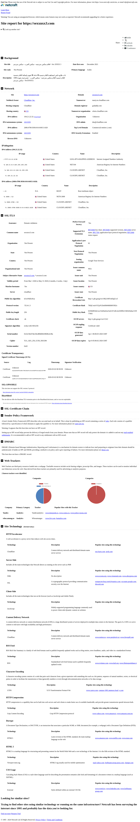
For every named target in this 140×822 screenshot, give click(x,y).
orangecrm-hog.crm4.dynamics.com (107, 581)
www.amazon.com (101, 738)
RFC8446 (91, 230)
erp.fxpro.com (100, 552)
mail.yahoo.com (98, 763)
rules (107, 421)
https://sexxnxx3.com (31, 95)
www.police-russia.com (78, 513)
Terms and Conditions (54, 820)
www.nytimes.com (101, 663)
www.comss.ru (64, 513)
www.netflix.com (115, 738)
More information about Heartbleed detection (62, 403)
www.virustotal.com (114, 576)
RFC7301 (96, 232)
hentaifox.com (61, 518)
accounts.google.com (128, 581)
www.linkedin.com (113, 789)
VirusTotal (37, 117)
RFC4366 (127, 230)
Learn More (5, 10)
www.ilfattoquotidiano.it (128, 663)
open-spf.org (79, 424)
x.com (121, 690)
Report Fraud (5, 13)
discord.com (99, 584)
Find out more (6, 814)
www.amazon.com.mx (125, 713)
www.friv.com (50, 518)
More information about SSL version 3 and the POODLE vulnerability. (18, 392)
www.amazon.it (110, 713)
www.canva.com (92, 690)
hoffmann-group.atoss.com (114, 763)
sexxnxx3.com (97, 95)
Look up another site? (11, 29)
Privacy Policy (41, 820)
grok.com (109, 552)
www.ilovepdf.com (127, 637)
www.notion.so (100, 637)
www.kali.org (114, 663)
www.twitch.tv (100, 789)
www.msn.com (127, 738)
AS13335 (27, 122)
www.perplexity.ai (113, 637)
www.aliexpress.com (129, 576)
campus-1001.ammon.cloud (108, 690)
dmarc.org (105, 450)
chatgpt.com (129, 763)
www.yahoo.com (98, 713)
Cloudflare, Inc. (29, 100)
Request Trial (16, 814)
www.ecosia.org (100, 576)
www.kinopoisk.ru (51, 513)
